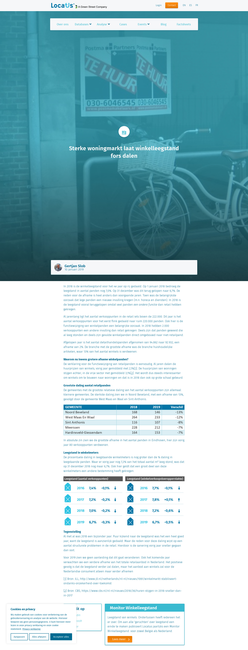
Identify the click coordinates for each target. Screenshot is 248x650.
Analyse (102, 24)
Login (159, 5)
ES (190, 5)
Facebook (74, 621)
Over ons (62, 24)
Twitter (72, 626)
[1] (135, 368)
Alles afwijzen (39, 636)
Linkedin (73, 615)
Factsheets (184, 24)
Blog (163, 24)
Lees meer (122, 639)
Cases (123, 24)
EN (184, 5)
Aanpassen (19, 636)
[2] (132, 373)
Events (142, 24)
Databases (81, 24)
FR (197, 5)
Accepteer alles (61, 636)
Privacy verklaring (31, 629)
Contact (172, 5)
